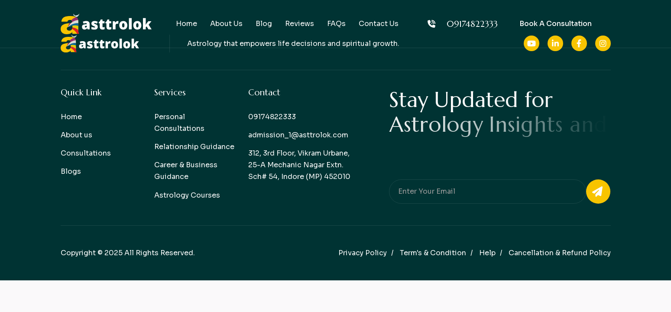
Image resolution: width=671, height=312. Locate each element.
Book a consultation (555, 23)
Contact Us (379, 23)
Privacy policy (362, 252)
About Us (226, 23)
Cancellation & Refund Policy (560, 252)
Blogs (71, 171)
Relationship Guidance (194, 146)
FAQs (336, 23)
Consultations (86, 153)
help (487, 252)
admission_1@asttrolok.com (298, 135)
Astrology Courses (187, 195)
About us (76, 135)
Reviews (299, 23)
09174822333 (460, 23)
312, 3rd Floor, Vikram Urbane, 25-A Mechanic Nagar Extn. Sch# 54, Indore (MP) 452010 (299, 165)
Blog (264, 23)
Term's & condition (433, 252)
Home (186, 23)
